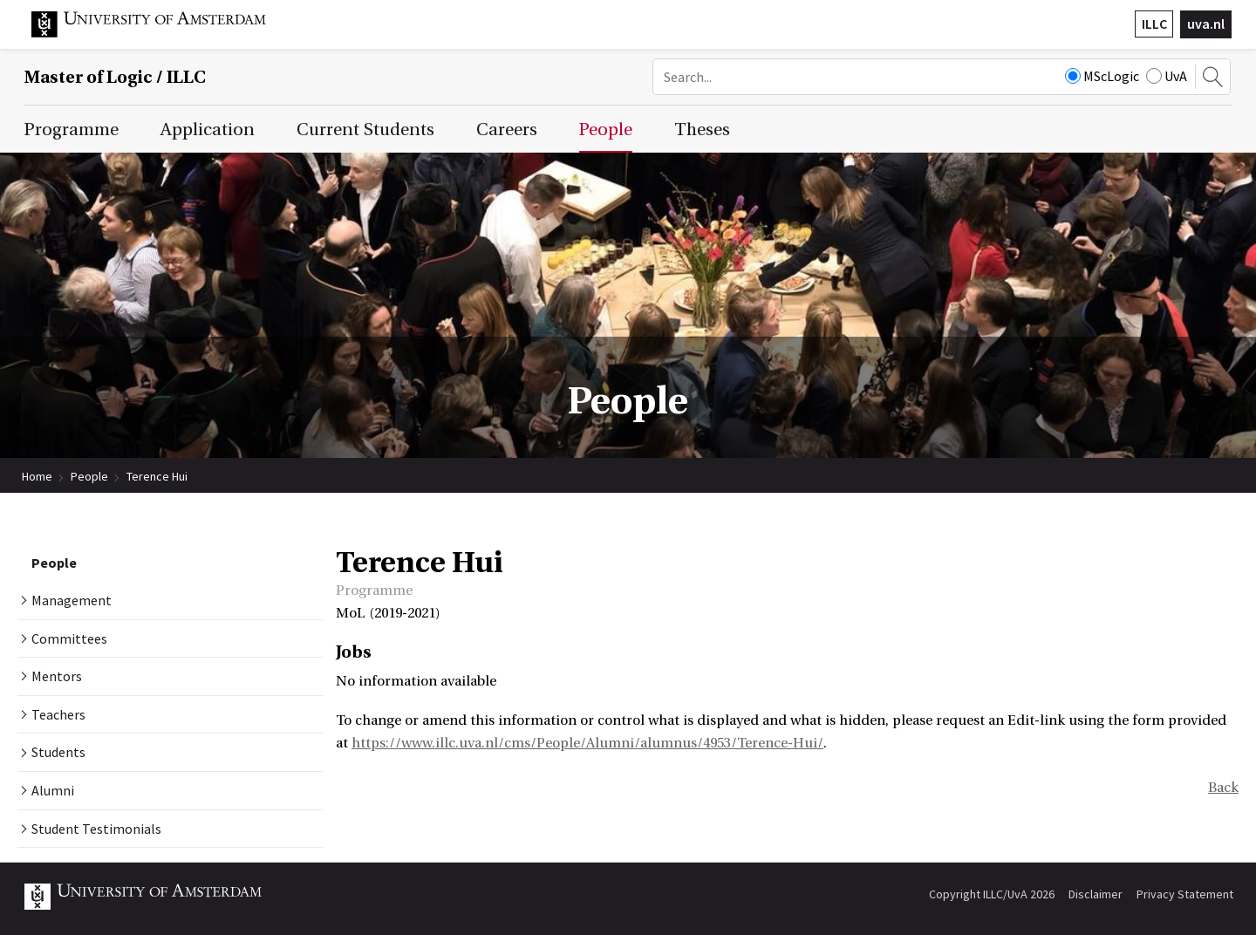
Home (37, 476)
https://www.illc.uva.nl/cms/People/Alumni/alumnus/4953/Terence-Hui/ (587, 743)
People (89, 476)
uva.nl (1206, 23)
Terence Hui (157, 476)
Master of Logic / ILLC (115, 77)
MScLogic (1102, 76)
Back (1223, 787)
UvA (1166, 76)
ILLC (1154, 23)
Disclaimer (1095, 894)
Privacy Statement (1185, 894)
